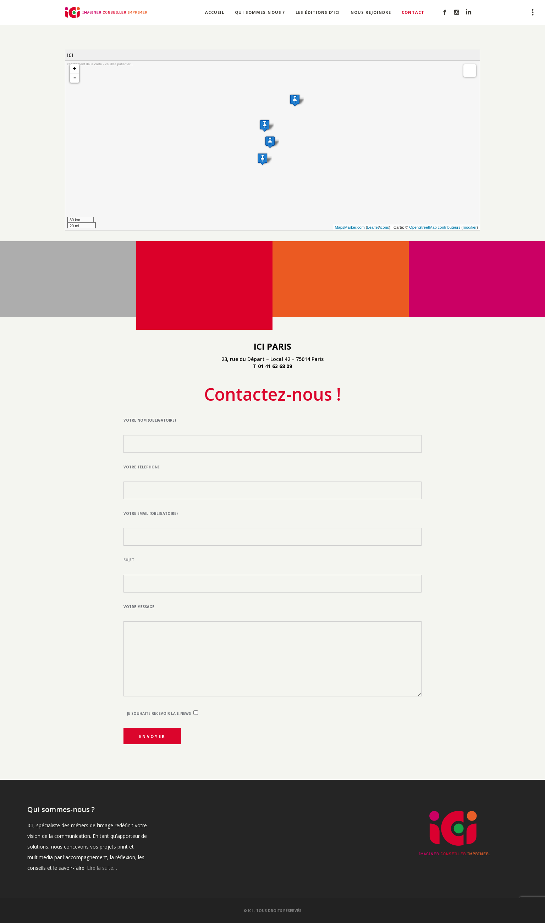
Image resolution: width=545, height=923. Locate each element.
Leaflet (373, 227)
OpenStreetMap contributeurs (434, 227)
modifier (470, 227)
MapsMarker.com (349, 227)
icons (384, 227)
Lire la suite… (102, 867)
